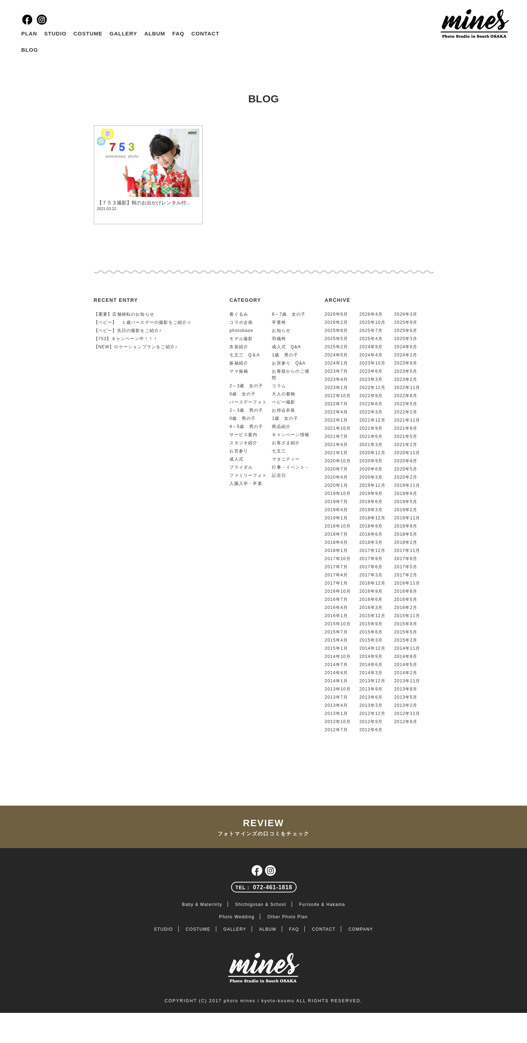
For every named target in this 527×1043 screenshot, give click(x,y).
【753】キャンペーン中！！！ (126, 338)
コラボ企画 (241, 322)
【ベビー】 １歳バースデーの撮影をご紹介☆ (143, 322)
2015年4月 (336, 640)
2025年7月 (371, 330)
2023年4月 (336, 379)
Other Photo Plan (287, 916)
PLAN (29, 33)
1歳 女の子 (285, 418)
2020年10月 (338, 460)
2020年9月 (371, 460)
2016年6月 (371, 599)
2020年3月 (371, 477)
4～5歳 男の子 (246, 426)
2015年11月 (407, 615)
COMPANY (361, 929)
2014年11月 (407, 648)
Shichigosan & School (260, 904)
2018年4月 (336, 542)
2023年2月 (406, 379)
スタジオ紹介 (243, 442)
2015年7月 (336, 632)
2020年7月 (336, 469)
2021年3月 (371, 444)
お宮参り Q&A (288, 363)
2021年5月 (406, 436)
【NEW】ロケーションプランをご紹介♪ (136, 346)
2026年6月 (336, 314)
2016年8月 (406, 591)
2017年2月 (406, 575)
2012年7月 (336, 729)
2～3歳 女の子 (246, 385)
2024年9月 (371, 346)
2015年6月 (371, 632)
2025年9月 (406, 322)
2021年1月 (336, 452)
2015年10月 (338, 623)
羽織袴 (279, 338)
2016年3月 (371, 607)
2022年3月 (371, 412)
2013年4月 (336, 705)
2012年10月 (338, 721)
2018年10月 (338, 526)
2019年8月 (406, 493)
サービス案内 (243, 434)
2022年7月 (336, 403)
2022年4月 (336, 412)
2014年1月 (336, 680)
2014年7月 (336, 664)
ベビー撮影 (283, 402)
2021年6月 (371, 436)
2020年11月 (407, 452)
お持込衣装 (283, 410)
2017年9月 (371, 558)
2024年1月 (336, 363)
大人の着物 (283, 393)
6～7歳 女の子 (288, 314)
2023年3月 (371, 379)
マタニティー (286, 459)
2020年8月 (406, 460)
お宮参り (238, 451)
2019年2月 (406, 509)
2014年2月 (406, 672)
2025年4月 (371, 338)
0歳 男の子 (242, 418)
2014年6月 (371, 664)
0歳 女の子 (242, 393)
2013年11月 (407, 680)
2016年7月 (336, 599)
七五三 (279, 451)
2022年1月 (336, 420)
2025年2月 (336, 346)
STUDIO (55, 33)
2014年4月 (336, 672)
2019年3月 (371, 509)
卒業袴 (279, 322)
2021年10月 (338, 428)
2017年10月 (338, 558)
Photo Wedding (236, 916)
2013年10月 (338, 689)
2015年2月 (406, 640)
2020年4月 (336, 477)
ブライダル (241, 467)
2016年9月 (371, 591)
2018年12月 (372, 517)
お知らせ (281, 330)
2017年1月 (336, 583)
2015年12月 (372, 615)
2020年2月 (406, 477)
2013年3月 (371, 705)
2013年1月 (336, 713)
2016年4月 (336, 607)
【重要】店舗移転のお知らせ (124, 314)
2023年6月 (371, 371)
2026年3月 (406, 314)
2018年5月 (406, 534)
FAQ (178, 33)
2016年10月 (338, 591)
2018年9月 (371, 526)
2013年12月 (372, 680)
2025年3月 (406, 338)
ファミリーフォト (248, 475)
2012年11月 (407, 713)
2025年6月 (406, 330)
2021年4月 (336, 444)
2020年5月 (406, 469)
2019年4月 (336, 509)
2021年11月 (407, 420)
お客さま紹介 (286, 442)
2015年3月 (371, 640)
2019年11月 (407, 485)
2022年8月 (406, 395)
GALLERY (123, 33)
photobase (241, 330)
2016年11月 (407, 583)
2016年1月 (336, 615)
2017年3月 (371, 575)
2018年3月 (371, 542)
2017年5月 (406, 566)
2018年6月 (371, 534)
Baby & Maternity (202, 904)
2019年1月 (336, 517)
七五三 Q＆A (244, 355)
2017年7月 (336, 566)
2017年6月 (371, 566)
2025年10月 (372, 322)
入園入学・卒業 (245, 483)
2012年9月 (371, 721)
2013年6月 (371, 697)
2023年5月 (406, 371)
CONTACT (205, 33)
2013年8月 (406, 689)
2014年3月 (371, 672)
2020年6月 (371, 469)
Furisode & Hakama (322, 904)
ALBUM (154, 33)
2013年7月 (336, 697)
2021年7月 (336, 436)
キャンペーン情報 (290, 434)
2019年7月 (336, 501)
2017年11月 (407, 550)
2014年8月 (406, 656)
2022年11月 (407, 387)
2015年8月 (406, 623)
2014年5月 (406, 664)
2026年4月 (371, 314)
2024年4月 (371, 355)
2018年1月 (336, 550)
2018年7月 (336, 534)
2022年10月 (338, 395)
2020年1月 (336, 485)
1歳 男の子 (285, 355)
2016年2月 (406, 607)
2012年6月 (371, 729)
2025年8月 (336, 330)
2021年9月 (371, 428)
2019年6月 (371, 501)
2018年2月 (406, 542)
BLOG (29, 50)
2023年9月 (406, 363)
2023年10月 (372, 363)
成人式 (236, 459)
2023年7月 (336, 371)
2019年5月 (406, 501)
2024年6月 (406, 346)
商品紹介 (281, 426)
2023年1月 (336, 387)
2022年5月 (406, 403)
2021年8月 (406, 428)
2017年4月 (336, 575)
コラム (279, 385)
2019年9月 (371, 493)
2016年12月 (372, 583)
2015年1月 (336, 648)
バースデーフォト (248, 402)
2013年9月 (371, 689)
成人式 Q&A (286, 346)
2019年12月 (372, 485)
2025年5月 (336, 338)
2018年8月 (406, 526)
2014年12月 (372, 648)
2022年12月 (372, 387)
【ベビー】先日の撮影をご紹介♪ (128, 330)
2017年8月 (406, 558)
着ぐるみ (238, 314)
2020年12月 (372, 452)
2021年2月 (406, 444)
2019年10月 (338, 493)
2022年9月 (371, 395)
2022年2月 (406, 412)
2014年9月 (371, 656)
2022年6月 (371, 403)
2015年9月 (371, 623)
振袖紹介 (238, 363)
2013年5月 (406, 697)
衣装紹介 (238, 346)
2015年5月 (406, 632)
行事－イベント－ (290, 467)
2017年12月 (372, 550)
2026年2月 (336, 322)
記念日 (279, 475)
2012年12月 (372, 713)
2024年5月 (336, 355)
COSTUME (88, 33)
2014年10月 (338, 656)
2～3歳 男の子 (246, 410)
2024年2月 (406, 355)
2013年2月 (406, 705)
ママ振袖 (238, 371)
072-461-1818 (263, 887)
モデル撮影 (241, 338)
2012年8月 (406, 721)
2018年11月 (407, 517)
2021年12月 (372, 420)
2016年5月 (406, 599)
